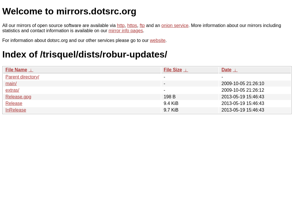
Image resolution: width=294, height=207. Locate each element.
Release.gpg (18, 96)
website (157, 40)
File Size (173, 69)
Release (13, 103)
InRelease (15, 110)
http (121, 25)
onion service (174, 25)
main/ (11, 83)
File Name (16, 69)
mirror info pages (126, 30)
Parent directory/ (22, 76)
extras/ (12, 90)
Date (226, 69)
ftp (142, 25)
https (132, 25)
